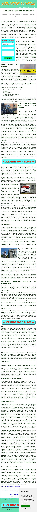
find (5, 469)
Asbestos (3, 69)
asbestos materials (12, 142)
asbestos (18, 25)
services (33, 344)
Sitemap (2, 498)
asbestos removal (30, 57)
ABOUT (24, 7)
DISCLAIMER (33, 7)
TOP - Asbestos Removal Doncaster (10, 486)
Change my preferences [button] (26, 508)
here (24, 484)
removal (9, 137)
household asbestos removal (21, 439)
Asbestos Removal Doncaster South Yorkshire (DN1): (17, 20)
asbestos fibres (15, 84)
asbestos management (29, 288)
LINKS (20, 7)
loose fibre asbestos (10, 207)
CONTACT (27, 7)
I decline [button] (27, 505)
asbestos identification (22, 440)
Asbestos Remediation (8, 499)
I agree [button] (23, 505)
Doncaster (30, 328)
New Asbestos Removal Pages (10, 498)
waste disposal (12, 278)
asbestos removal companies (27, 367)
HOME (16, 7)
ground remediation (14, 417)
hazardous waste (6, 193)
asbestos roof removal (21, 449)
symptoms (17, 101)
